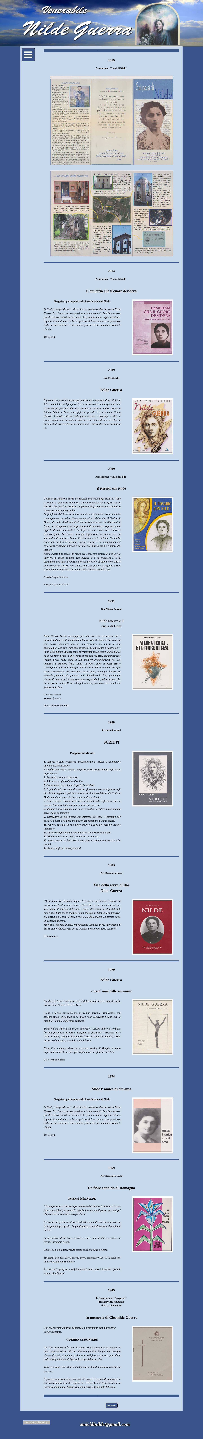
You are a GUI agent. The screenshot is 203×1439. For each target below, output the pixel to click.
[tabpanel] (111, 64)
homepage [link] (111, 1405)
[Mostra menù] (28, 54)
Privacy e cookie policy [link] (36, 1422)
